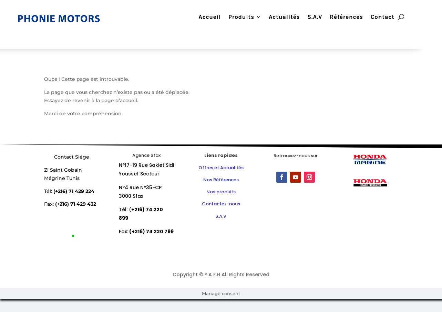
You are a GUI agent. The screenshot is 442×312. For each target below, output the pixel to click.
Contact (378, 17)
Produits (237, 17)
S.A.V (311, 17)
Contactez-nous (221, 204)
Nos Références (221, 179)
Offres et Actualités (221, 167)
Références (342, 17)
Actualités (280, 17)
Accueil (206, 17)
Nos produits (221, 192)
